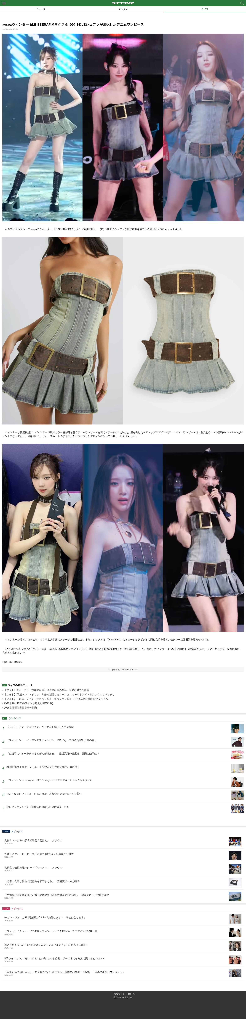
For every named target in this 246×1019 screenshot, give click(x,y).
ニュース (41, 9)
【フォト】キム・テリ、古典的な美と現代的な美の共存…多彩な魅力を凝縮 (46, 690)
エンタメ (123, 9)
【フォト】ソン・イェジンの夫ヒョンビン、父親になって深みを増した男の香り (51, 740)
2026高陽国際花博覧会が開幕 (20, 707)
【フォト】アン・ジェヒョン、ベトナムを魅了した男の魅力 (40, 727)
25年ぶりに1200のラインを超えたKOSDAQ (28, 703)
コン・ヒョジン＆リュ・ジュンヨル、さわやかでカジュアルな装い (44, 793)
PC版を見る (119, 994)
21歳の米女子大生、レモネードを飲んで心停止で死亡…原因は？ (43, 767)
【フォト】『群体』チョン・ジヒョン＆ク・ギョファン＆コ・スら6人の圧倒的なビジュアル (56, 699)
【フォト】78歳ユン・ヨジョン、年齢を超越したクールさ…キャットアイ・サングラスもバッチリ (59, 694)
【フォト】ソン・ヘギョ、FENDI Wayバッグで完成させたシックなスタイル (49, 780)
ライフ (205, 9)
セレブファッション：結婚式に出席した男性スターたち (37, 807)
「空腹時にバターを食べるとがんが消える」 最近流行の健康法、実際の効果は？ (52, 753)
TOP (130, 994)
